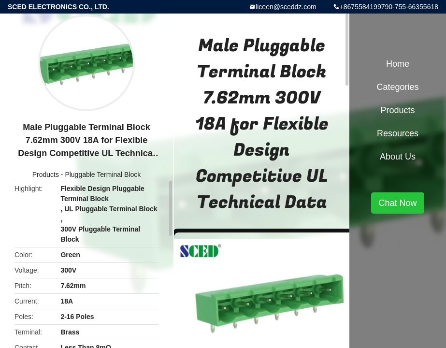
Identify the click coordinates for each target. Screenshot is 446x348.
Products (45, 174)
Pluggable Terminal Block (103, 174)
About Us (398, 156)
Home (397, 64)
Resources (397, 133)
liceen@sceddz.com (286, 7)
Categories (397, 87)
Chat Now (397, 203)
